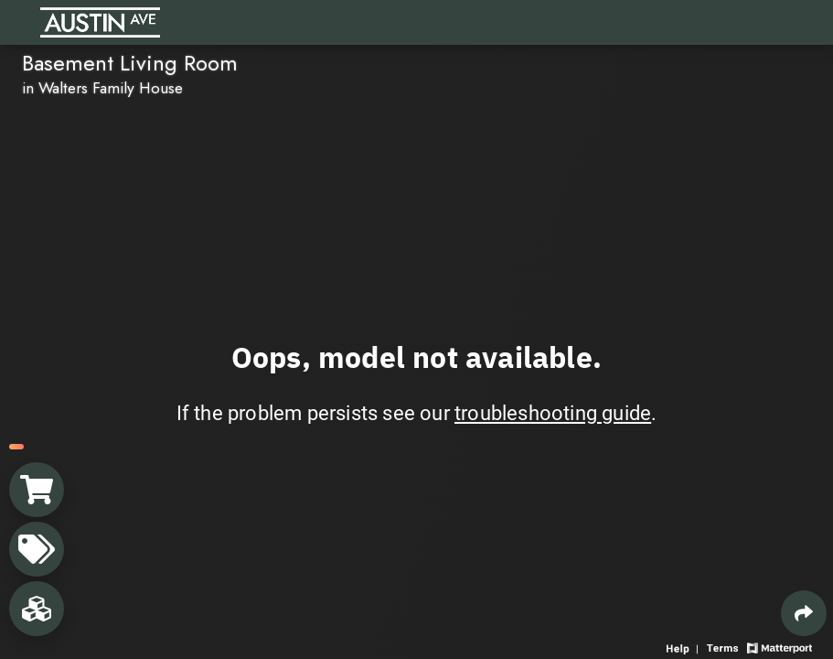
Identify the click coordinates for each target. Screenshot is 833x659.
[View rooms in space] (36, 608)
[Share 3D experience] (804, 613)
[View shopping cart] (36, 489)
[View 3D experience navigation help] (684, 646)
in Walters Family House (102, 88)
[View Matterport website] (779, 646)
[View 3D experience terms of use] (724, 646)
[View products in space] (36, 549)
